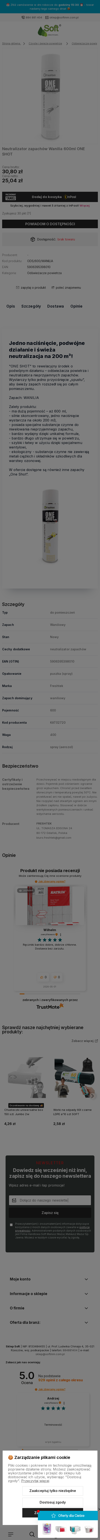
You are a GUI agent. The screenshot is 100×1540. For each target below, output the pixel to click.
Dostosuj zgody (53, 1502)
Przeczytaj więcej (35, 1481)
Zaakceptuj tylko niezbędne (52, 1491)
